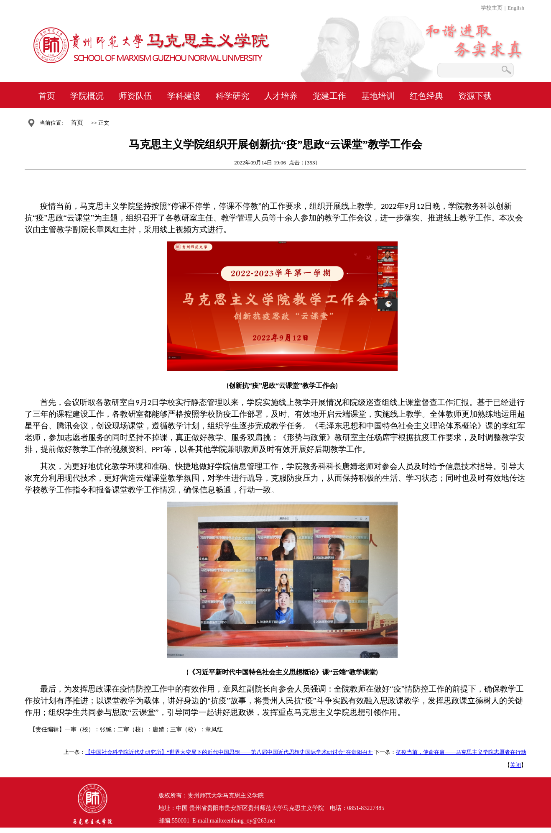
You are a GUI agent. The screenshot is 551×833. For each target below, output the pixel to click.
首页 (46, 95)
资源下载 (475, 95)
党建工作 (329, 95)
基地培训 (378, 95)
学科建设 (184, 95)
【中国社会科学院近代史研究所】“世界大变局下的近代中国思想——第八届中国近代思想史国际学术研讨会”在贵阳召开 (229, 752)
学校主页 (492, 8)
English (516, 8)
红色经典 (426, 95)
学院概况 (87, 95)
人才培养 (281, 95)
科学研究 (232, 95)
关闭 (515, 765)
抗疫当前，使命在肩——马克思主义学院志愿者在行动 (461, 752)
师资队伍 (135, 95)
